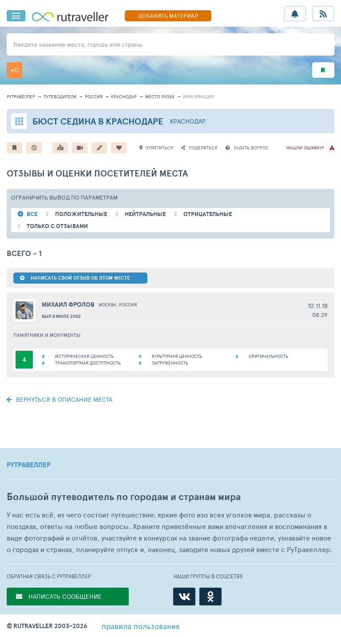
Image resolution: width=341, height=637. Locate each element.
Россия (94, 96)
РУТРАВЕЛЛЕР (29, 465)
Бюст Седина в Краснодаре (97, 121)
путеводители (60, 96)
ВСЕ (32, 214)
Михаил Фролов (68, 304)
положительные (81, 214)
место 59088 (159, 96)
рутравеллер (21, 96)
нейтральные (145, 214)
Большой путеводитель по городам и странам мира (124, 496)
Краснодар (124, 96)
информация (198, 96)
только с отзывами (57, 226)
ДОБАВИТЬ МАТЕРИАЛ (168, 16)
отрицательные (207, 214)
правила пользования (140, 626)
